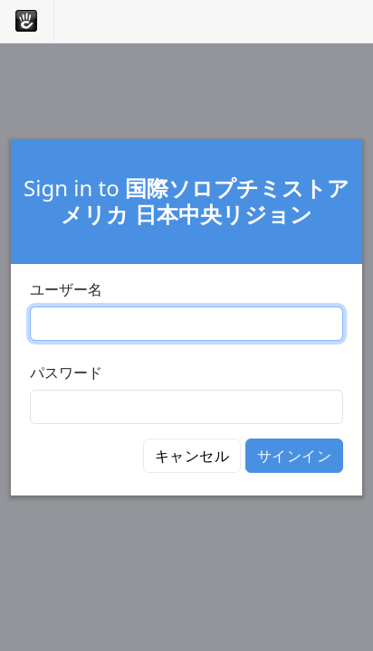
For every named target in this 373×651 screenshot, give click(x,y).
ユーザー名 (66, 289)
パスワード (66, 372)
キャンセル (192, 456)
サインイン (294, 456)
